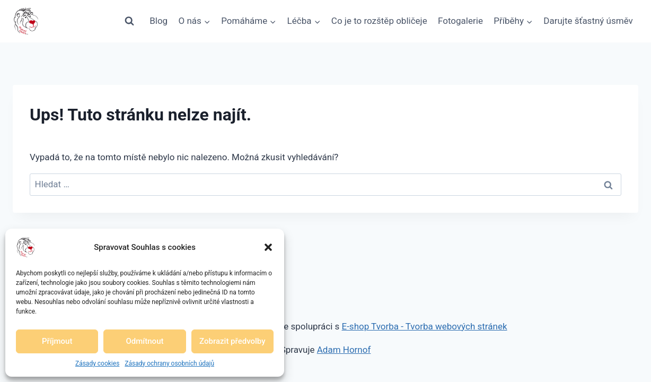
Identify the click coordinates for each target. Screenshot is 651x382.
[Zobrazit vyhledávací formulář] (129, 21)
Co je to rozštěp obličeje (379, 20)
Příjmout (57, 341)
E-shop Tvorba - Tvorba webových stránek (424, 326)
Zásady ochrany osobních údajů (169, 363)
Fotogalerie (460, 20)
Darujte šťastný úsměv (588, 20)
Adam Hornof (344, 349)
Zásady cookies (97, 363)
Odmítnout (145, 341)
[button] (268, 247)
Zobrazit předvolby (232, 341)
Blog (158, 20)
